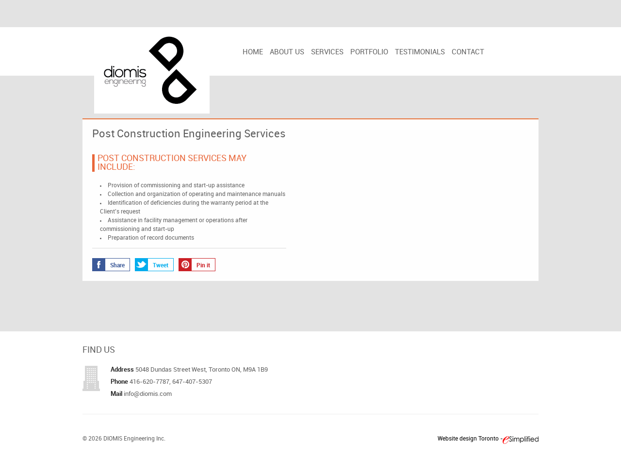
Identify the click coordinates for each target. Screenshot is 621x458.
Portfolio (369, 52)
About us (287, 52)
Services (327, 52)
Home (253, 52)
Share (109, 265)
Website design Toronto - (470, 439)
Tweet (151, 265)
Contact (468, 52)
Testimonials (420, 52)
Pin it (194, 265)
